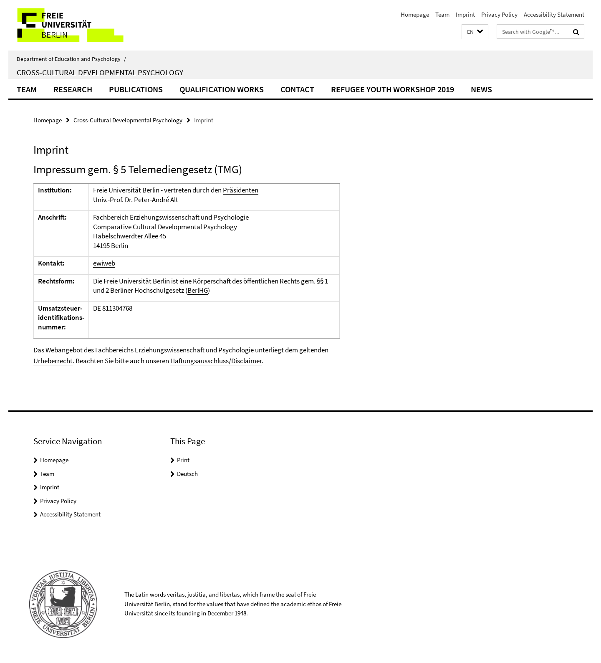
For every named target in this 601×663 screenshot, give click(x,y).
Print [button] (183, 460)
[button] (475, 32)
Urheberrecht (53, 360)
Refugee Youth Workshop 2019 (392, 89)
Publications (136, 89)
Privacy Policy (499, 14)
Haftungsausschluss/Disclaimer (216, 360)
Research (72, 89)
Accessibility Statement (554, 14)
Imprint (465, 14)
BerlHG (197, 290)
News (481, 89)
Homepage (415, 14)
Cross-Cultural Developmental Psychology (100, 72)
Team (442, 14)
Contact (297, 89)
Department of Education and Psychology (71, 59)
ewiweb (104, 263)
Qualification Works (221, 89)
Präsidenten (240, 190)
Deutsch (187, 474)
